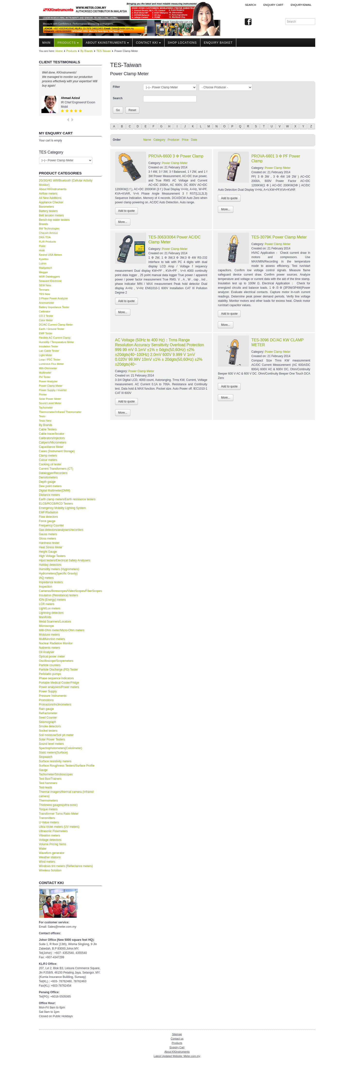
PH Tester (45, 377)
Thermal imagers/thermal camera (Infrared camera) (66, 794)
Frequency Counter (51, 525)
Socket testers (48, 730)
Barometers (46, 206)
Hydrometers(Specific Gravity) (58, 573)
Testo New (45, 420)
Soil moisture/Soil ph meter (56, 735)
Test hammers (48, 783)
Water (43, 848)
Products (68, 42)
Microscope (46, 626)
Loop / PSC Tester (50, 359)
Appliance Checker (51, 202)
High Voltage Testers (52, 556)
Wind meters (47, 861)
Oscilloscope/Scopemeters (56, 661)
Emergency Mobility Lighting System (62, 508)
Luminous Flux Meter (51, 363)
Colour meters (48, 460)
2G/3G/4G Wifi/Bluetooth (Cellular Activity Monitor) (66, 183)
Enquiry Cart (177, 1047)
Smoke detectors (50, 726)
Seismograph (47, 722)
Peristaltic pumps (50, 674)
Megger (43, 272)
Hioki (42, 250)
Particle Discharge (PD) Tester (58, 669)
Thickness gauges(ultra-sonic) (58, 805)
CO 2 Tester (46, 315)
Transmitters (47, 818)
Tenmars (44, 289)
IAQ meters (46, 578)
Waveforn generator (52, 853)
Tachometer (46, 407)
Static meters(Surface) (53, 752)
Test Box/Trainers (50, 778)
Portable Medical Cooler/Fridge (59, 682)
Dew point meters (50, 486)
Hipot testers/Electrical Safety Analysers (64, 560)
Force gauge (47, 521)
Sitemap (177, 1034)
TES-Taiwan (103, 50)
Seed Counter (48, 717)
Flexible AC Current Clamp (55, 337)
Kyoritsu (44, 259)
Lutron (43, 263)
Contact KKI (148, 42)
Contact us (177, 1038)
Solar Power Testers (52, 739)
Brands (43, 224)
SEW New (45, 285)
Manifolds (45, 617)
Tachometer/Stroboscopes (56, 774)
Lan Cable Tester (49, 350)
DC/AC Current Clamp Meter (56, 324)
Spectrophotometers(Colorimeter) (60, 748)
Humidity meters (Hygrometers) (59, 569)
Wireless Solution (50, 870)
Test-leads (45, 787)
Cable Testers (48, 429)
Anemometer (46, 302)
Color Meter (46, 320)
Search (250, 4)
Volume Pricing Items (52, 844)
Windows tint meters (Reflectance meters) (66, 866)
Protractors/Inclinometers (55, 704)
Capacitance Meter (51, 447)
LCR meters (47, 604)
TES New (44, 294)
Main (46, 42)
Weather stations (50, 857)
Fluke (42, 246)
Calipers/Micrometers (52, 442)
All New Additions (50, 198)
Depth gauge (47, 481)
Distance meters (49, 495)
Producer (174, 139)
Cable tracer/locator (51, 433)
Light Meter (45, 355)
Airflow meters (48, 193)
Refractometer (48, 713)
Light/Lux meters (50, 608)
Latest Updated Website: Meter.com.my (177, 1056)
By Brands (86, 50)
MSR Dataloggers (49, 276)
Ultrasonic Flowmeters (53, 831)
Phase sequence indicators (56, 678)
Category (159, 139)
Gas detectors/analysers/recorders (61, 530)
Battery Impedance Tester (54, 307)
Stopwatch (46, 757)
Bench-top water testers (54, 219)
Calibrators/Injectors (52, 438)
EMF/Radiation (48, 512)
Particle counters (50, 665)
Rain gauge (46, 709)
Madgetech (45, 267)
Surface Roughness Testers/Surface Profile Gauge (66, 768)
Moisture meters (49, 634)
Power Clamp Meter (51, 385)
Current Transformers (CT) (56, 468)
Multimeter (45, 372)
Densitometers (48, 477)
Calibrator (45, 311)
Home (59, 50)
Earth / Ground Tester (51, 329)
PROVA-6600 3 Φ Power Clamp (176, 156)
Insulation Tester (48, 346)
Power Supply (48, 691)
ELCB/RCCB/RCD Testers (56, 503)
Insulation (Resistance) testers (58, 595)
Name (147, 139)
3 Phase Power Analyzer (53, 298)
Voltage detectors (50, 840)
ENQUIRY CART (273, 4)
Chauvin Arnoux (48, 232)
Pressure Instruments (53, 695)
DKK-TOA (45, 237)
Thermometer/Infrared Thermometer (60, 411)
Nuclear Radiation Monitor (56, 643)
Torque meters (48, 809)
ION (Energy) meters (52, 599)
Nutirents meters (49, 647)
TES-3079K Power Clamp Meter (279, 237)
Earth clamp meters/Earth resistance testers (67, 499)
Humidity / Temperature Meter (56, 342)
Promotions (46, 700)
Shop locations (182, 42)
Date (194, 139)
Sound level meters (51, 744)
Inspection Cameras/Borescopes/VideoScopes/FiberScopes (70, 589)
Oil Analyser (47, 652)
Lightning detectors (51, 612)
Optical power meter (52, 656)
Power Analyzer (48, 381)
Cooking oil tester (50, 464)
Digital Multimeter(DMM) (54, 490)
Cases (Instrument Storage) (57, 451)
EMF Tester (46, 333)
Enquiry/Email (301, 4)
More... (122, 222)
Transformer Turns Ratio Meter (59, 813)
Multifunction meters (52, 639)
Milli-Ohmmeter (48, 368)
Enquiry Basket (218, 42)
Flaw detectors (48, 516)
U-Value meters (49, 822)
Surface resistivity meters (55, 761)
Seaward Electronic (50, 280)
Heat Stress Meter (51, 547)
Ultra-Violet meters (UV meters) (59, 826)
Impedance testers (51, 582)
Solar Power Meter (50, 398)
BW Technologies (49, 228)
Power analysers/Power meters (59, 687)
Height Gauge (48, 551)
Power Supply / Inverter (53, 390)
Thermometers (48, 800)
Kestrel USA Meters (50, 254)
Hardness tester (49, 543)
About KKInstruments (107, 42)
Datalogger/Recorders (53, 473)
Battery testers (48, 211)
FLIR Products (47, 241)
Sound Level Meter (50, 403)
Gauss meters (48, 534)
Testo (42, 416)
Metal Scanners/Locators (55, 621)
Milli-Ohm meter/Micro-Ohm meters (61, 630)
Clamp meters (48, 455)
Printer (43, 394)
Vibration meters (49, 835)
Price (185, 139)
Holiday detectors (50, 564)
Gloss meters (47, 538)
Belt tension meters (51, 215)
